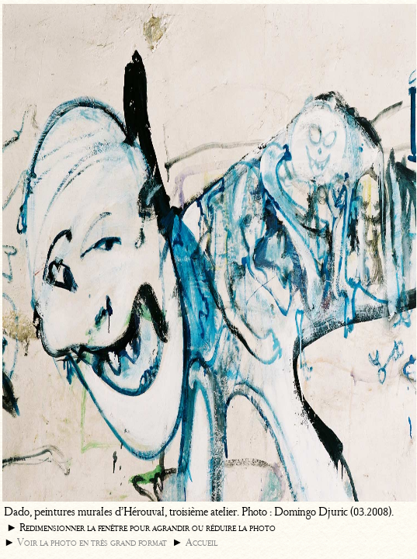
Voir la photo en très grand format (92, 542)
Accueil (201, 542)
